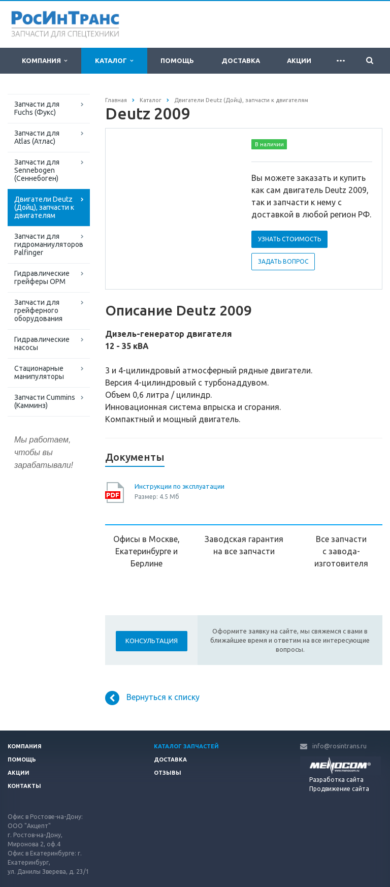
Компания (44, 61)
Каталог (114, 61)
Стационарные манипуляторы (39, 372)
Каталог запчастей (186, 746)
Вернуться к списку (152, 698)
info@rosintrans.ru (339, 746)
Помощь (177, 60)
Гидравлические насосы (42, 343)
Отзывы (167, 773)
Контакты (24, 786)
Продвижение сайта (339, 788)
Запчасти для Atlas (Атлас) (36, 137)
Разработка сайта (336, 779)
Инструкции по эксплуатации (179, 486)
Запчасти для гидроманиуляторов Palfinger (48, 244)
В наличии (269, 144)
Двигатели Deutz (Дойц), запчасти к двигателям (44, 207)
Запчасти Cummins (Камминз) (44, 401)
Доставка (240, 60)
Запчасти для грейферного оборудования (38, 310)
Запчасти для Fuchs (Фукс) (36, 108)
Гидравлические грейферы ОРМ (42, 277)
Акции (299, 60)
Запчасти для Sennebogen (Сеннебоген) (36, 170)
